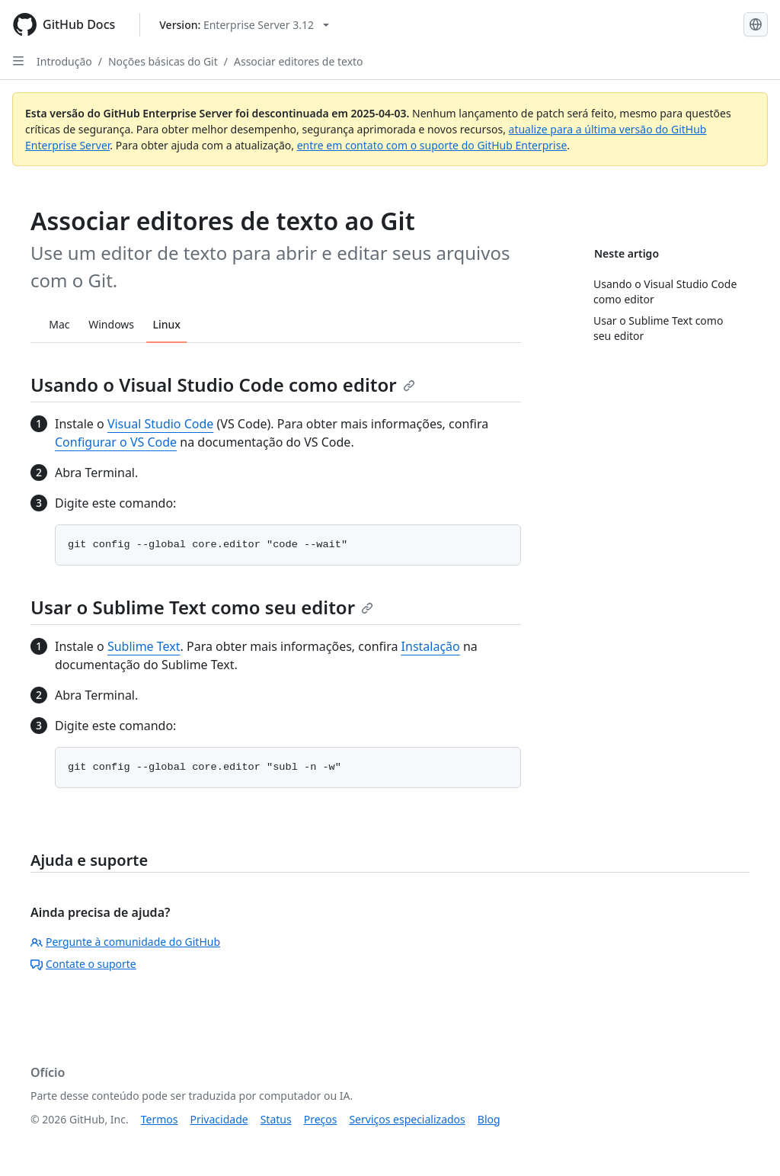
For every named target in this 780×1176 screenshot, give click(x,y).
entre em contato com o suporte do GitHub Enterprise (432, 145)
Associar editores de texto (298, 61)
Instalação (430, 646)
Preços (320, 1119)
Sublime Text (144, 646)
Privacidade (219, 1119)
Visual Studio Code (160, 423)
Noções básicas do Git (163, 61)
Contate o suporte (83, 964)
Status (276, 1119)
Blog (489, 1119)
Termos (159, 1119)
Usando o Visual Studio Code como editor (222, 384)
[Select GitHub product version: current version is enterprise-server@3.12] (244, 25)
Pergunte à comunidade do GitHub (125, 941)
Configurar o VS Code (116, 442)
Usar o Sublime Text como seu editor (201, 607)
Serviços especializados (407, 1119)
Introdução (64, 61)
